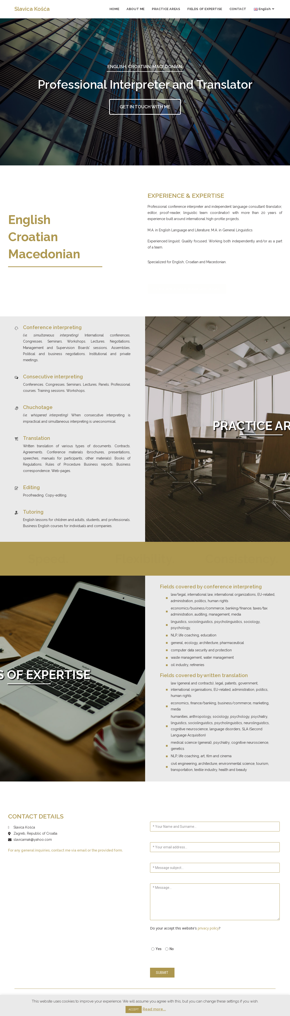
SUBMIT (162, 973)
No (172, 949)
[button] (145, 107)
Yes (159, 949)
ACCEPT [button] (133, 1009)
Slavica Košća (32, 9)
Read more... (154, 1009)
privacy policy (208, 928)
